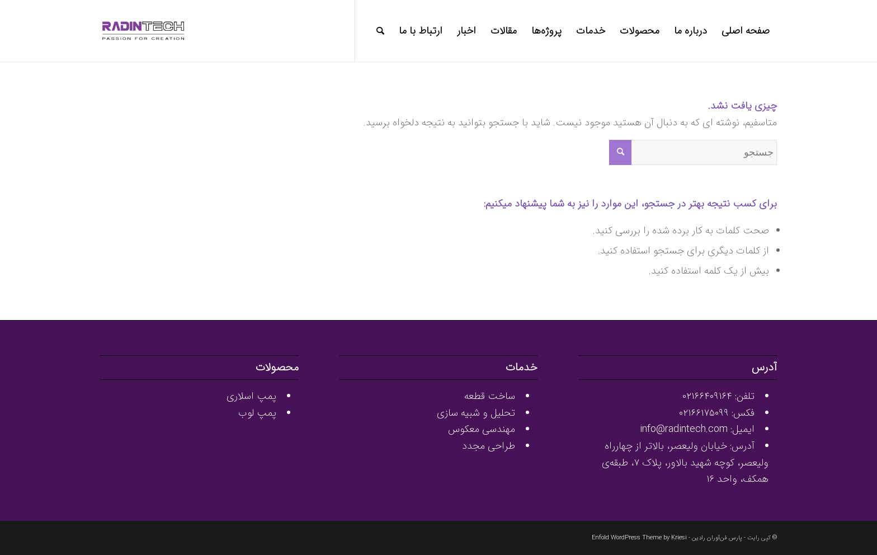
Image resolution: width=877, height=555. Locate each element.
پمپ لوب (257, 413)
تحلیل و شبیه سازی (476, 413)
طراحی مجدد (488, 446)
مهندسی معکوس (481, 429)
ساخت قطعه (489, 396)
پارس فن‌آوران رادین (717, 538)
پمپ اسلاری (251, 396)
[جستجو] (380, 31)
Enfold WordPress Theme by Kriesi (639, 538)
